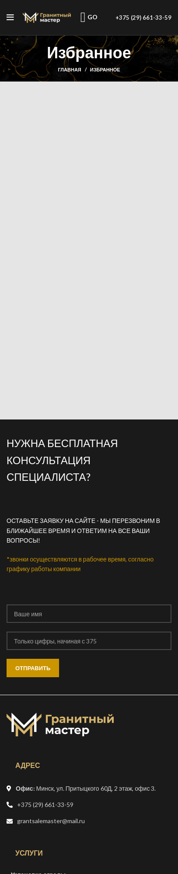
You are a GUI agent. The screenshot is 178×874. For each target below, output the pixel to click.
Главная (69, 69)
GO (89, 17)
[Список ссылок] (89, 805)
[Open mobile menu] (10, 17)
